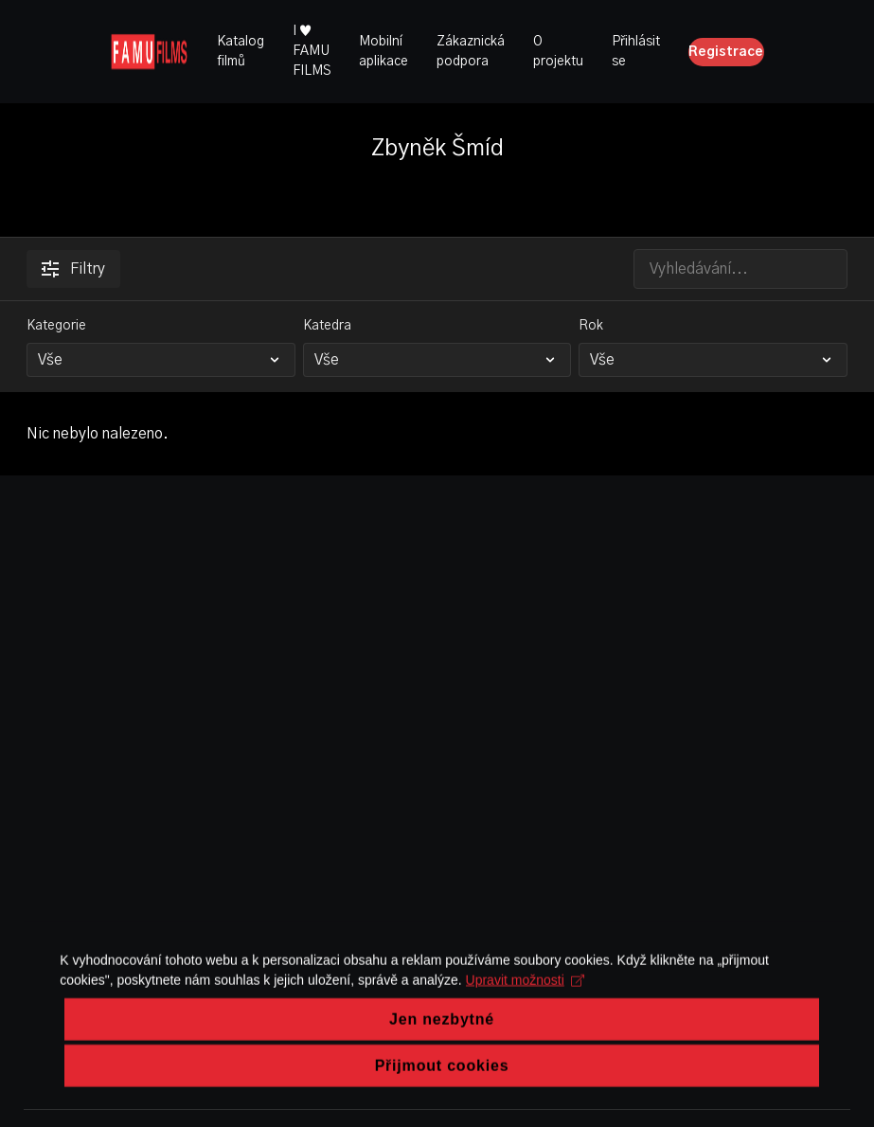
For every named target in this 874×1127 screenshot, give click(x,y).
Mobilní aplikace (383, 51)
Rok (591, 325)
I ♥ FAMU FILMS (311, 51)
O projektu (558, 51)
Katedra (327, 325)
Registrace (725, 52)
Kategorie (56, 325)
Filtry (73, 268)
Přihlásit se (636, 51)
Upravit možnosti (521, 1019)
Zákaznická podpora (471, 51)
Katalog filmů (240, 51)
